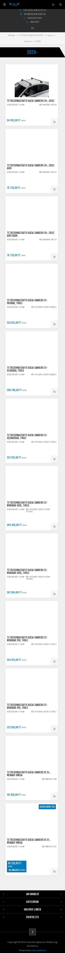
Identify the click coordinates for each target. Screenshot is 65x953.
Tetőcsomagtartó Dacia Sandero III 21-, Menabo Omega (28, 774)
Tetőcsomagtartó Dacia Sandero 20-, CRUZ (30, 100)
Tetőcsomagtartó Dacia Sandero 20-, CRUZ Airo (30, 167)
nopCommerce (39, 950)
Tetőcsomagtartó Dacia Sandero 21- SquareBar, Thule (27, 436)
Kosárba (54, 122)
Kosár (53, 4)
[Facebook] (32, 931)
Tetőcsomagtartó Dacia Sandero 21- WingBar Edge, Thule (27, 504)
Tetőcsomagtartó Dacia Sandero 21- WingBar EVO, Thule (27, 639)
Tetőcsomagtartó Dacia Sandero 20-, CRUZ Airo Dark (30, 234)
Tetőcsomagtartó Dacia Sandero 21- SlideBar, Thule (27, 369)
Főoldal (11, 35)
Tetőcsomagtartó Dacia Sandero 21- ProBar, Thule (27, 302)
